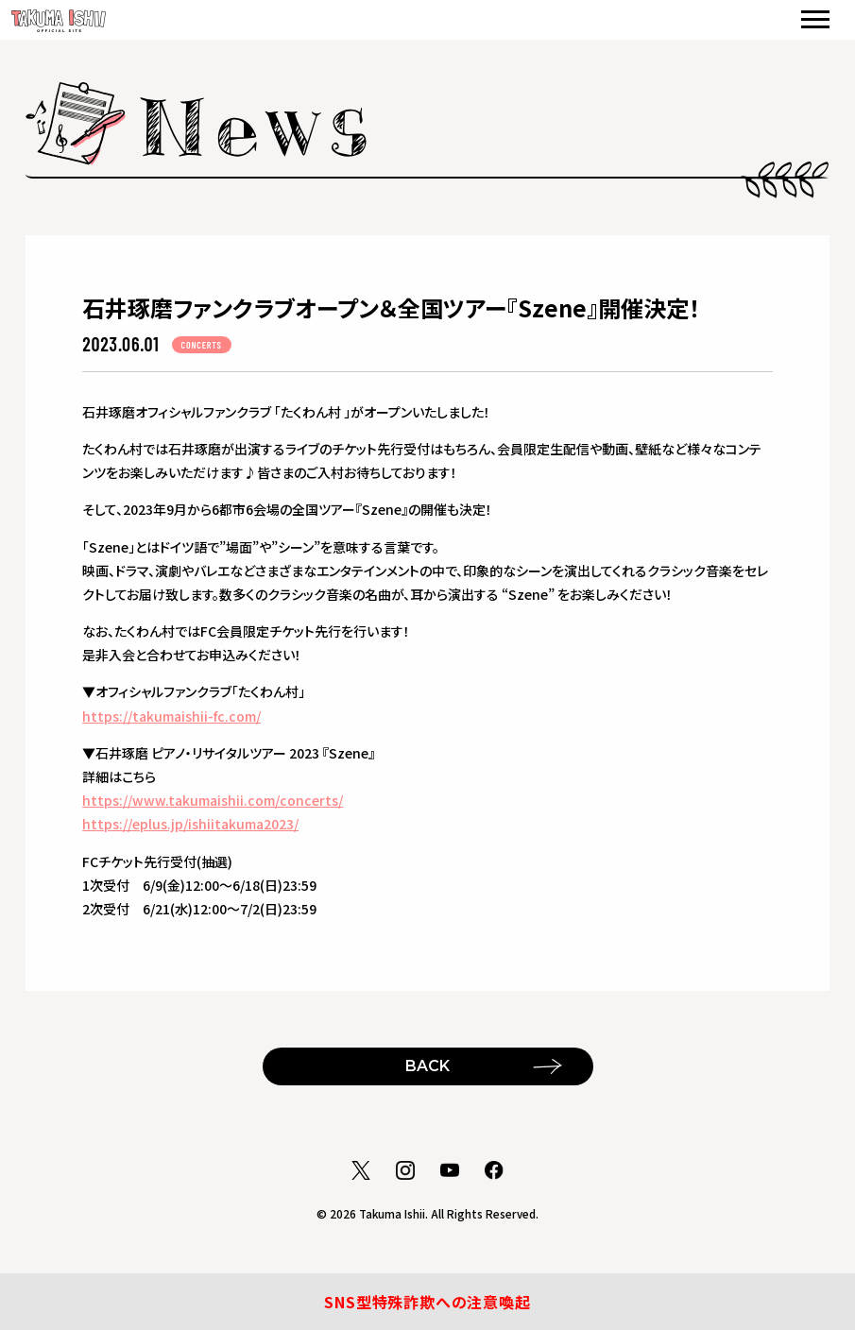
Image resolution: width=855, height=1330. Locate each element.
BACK (427, 1066)
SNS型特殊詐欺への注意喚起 (427, 1301)
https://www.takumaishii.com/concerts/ (212, 800)
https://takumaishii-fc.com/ (171, 716)
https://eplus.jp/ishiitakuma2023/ (190, 823)
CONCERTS (201, 344)
